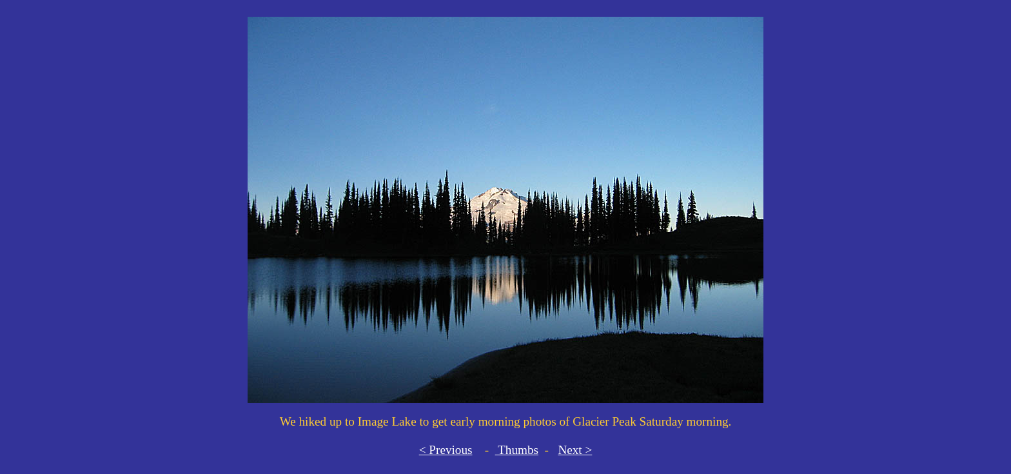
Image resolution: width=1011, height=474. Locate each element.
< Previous (446, 450)
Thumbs (516, 450)
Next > (575, 450)
